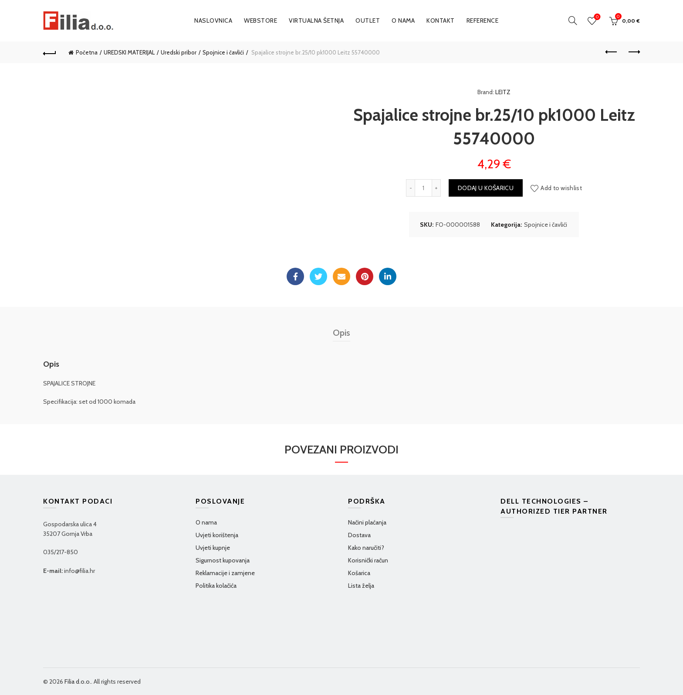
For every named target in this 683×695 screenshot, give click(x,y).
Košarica (359, 573)
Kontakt (440, 20)
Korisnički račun (368, 560)
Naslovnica (213, 20)
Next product (634, 51)
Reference (483, 20)
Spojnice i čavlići (223, 52)
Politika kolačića (216, 585)
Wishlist (596, 17)
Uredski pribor (178, 52)
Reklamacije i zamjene (225, 573)
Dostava (359, 535)
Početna (87, 52)
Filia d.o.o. (77, 681)
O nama (403, 20)
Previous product (612, 51)
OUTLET (367, 20)
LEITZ (503, 92)
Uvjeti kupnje (213, 548)
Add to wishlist (561, 188)
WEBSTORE (260, 20)
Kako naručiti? (366, 548)
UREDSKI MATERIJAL (129, 52)
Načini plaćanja (367, 522)
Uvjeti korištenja (217, 535)
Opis (341, 332)
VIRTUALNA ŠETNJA (316, 20)
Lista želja (361, 585)
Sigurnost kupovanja (223, 560)
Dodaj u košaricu (486, 188)
